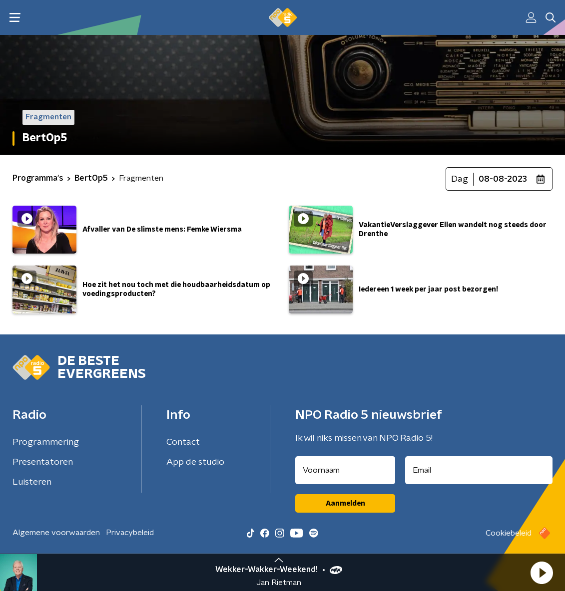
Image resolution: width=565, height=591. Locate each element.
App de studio (195, 462)
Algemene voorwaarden (56, 533)
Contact (183, 442)
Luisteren (31, 482)
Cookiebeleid (509, 533)
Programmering (45, 442)
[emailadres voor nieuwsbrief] (479, 470)
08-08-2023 (503, 179)
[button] (542, 573)
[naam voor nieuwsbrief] (345, 470)
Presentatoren (42, 462)
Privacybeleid (130, 533)
